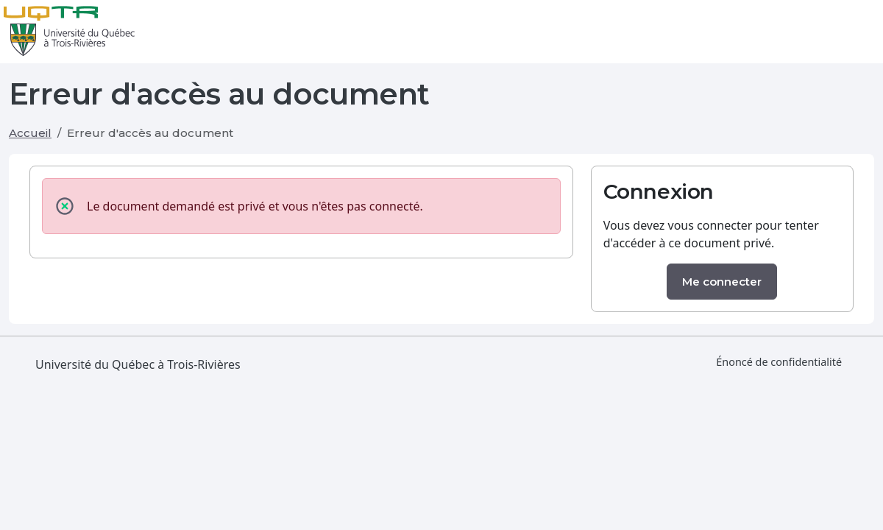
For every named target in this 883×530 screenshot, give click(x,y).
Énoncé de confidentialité (779, 362)
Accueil (30, 133)
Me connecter (722, 282)
